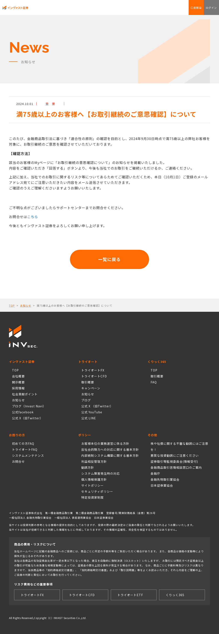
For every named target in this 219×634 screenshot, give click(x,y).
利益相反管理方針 (94, 461)
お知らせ (25, 305)
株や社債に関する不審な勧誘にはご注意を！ (179, 446)
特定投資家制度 (92, 497)
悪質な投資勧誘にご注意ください (175, 455)
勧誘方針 (87, 467)
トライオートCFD (60, 9)
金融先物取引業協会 (165, 479)
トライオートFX (40, 9)
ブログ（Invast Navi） (29, 406)
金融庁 (155, 473)
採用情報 (18, 388)
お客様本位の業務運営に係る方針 (105, 443)
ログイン (208, 9)
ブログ (86, 400)
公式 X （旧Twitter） (97, 406)
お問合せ (130, 9)
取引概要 (87, 382)
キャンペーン (90, 388)
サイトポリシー (92, 485)
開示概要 (18, 382)
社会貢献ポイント (107, 9)
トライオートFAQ (24, 449)
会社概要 (18, 376)
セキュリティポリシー (97, 491)
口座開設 (187, 9)
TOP (12, 305)
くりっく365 (79, 9)
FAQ (121, 9)
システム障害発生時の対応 (100, 473)
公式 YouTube (91, 412)
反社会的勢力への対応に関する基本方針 (110, 449)
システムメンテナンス (28, 455)
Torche (92, 9)
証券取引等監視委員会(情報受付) (174, 461)
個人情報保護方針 (94, 479)
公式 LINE (88, 418)
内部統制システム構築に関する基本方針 (110, 455)
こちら (32, 216)
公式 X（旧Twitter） (27, 418)
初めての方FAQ (23, 443)
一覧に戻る (109, 259)
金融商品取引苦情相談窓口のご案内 (176, 467)
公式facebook (23, 412)
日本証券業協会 (162, 485)
